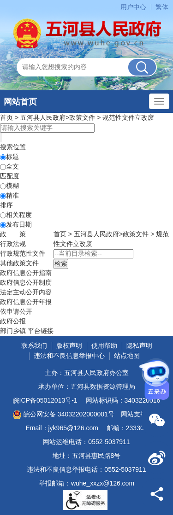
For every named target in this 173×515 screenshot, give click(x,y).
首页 (6, 117)
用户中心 (133, 7)
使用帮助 (104, 345)
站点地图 (127, 355)
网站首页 (20, 101)
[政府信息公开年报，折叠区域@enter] (26, 301)
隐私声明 (139, 345)
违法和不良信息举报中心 (69, 355)
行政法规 (13, 243)
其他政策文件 (19, 263)
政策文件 (82, 117)
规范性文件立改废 (128, 117)
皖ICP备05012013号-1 (45, 400)
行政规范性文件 (22, 253)
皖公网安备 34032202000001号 (63, 414)
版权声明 (69, 345)
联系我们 (34, 345)
